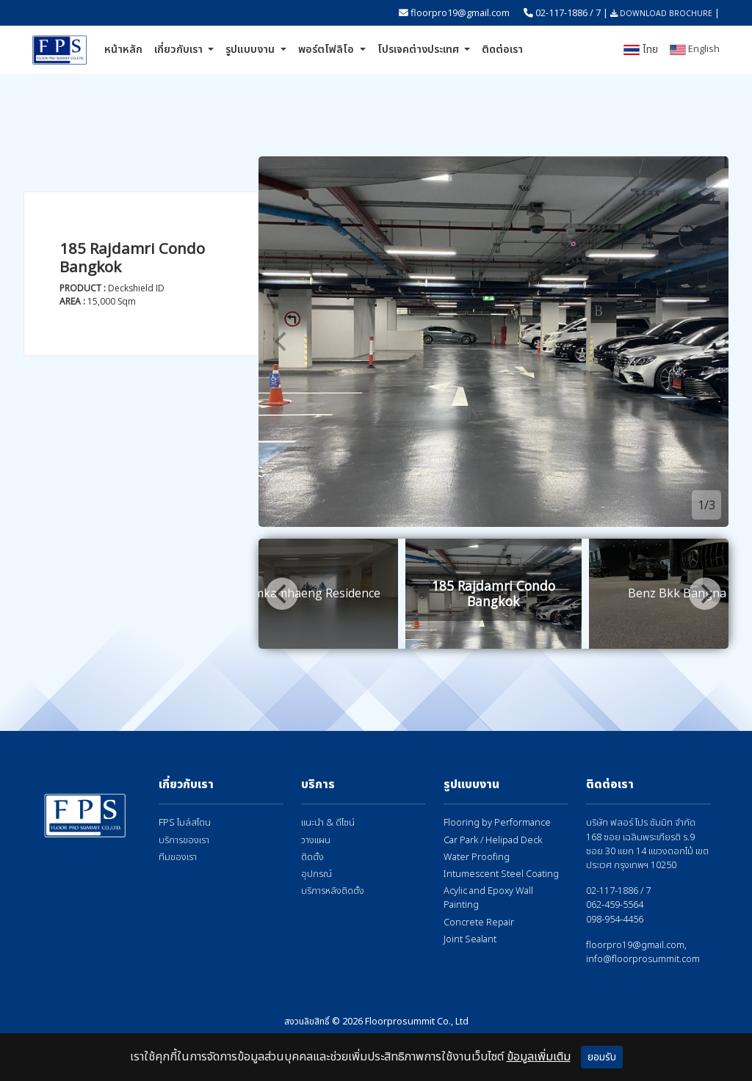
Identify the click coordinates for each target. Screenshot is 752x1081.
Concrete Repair (479, 923)
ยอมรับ (602, 1057)
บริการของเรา (184, 841)
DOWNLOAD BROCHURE (661, 13)
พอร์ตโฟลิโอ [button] (327, 49)
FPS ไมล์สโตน (185, 823)
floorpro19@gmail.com (460, 12)
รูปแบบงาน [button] (251, 49)
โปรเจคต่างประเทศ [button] (419, 49)
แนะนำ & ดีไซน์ (328, 823)
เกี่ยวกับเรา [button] (180, 49)
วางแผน (315, 841)
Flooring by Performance (497, 823)
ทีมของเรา (178, 858)
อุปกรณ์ (316, 874)
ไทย (640, 49)
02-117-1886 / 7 (568, 12)
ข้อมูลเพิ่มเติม (539, 1057)
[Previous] (282, 342)
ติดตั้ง (312, 858)
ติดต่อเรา (502, 49)
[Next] (705, 342)
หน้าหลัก (123, 49)
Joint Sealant (470, 940)
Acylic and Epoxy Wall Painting (488, 898)
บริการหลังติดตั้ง (332, 891)
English (695, 48)
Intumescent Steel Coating (501, 874)
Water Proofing (477, 858)
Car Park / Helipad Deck (493, 841)
